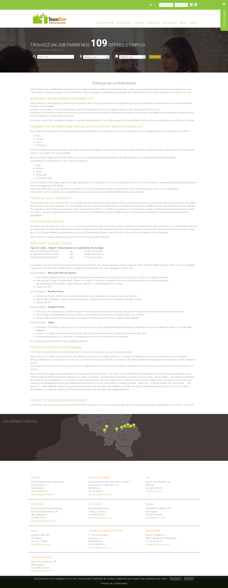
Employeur (153, 23)
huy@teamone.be (154, 491)
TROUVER (155, 57)
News (183, 23)
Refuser (189, 578)
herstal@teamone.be (181, 92)
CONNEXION (181, 5)
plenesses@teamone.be (43, 521)
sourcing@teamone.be (99, 547)
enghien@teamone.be (42, 571)
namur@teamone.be (156, 517)
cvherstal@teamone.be (42, 494)
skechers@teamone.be (100, 494)
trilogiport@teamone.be (157, 544)
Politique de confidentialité (114, 583)
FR (150, 5)
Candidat (139, 23)
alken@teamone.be (40, 544)
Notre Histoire (105, 23)
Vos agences (170, 23)
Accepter (175, 578)
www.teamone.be (67, 226)
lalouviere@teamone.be (100, 517)
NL (155, 5)
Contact (194, 23)
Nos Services (124, 23)
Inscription (166, 5)
